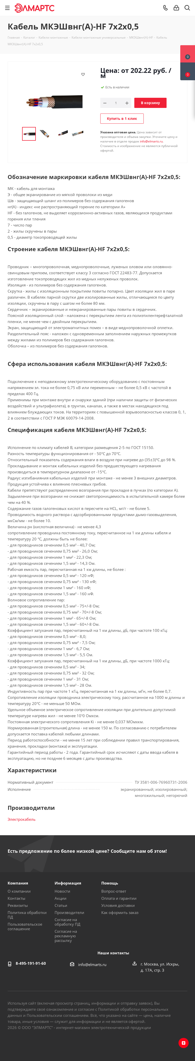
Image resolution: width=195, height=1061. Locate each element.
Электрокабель (22, 819)
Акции (61, 898)
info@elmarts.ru (151, 141)
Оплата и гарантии (119, 898)
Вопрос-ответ (113, 891)
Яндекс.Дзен (183, 1043)
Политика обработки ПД (27, 915)
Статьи (61, 905)
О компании (19, 891)
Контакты (16, 898)
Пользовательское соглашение (25, 926)
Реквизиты (18, 905)
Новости (62, 891)
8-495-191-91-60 (31, 963)
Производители (69, 912)
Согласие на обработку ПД (67, 922)
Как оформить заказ (119, 912)
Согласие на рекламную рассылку (66, 936)
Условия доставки (118, 905)
